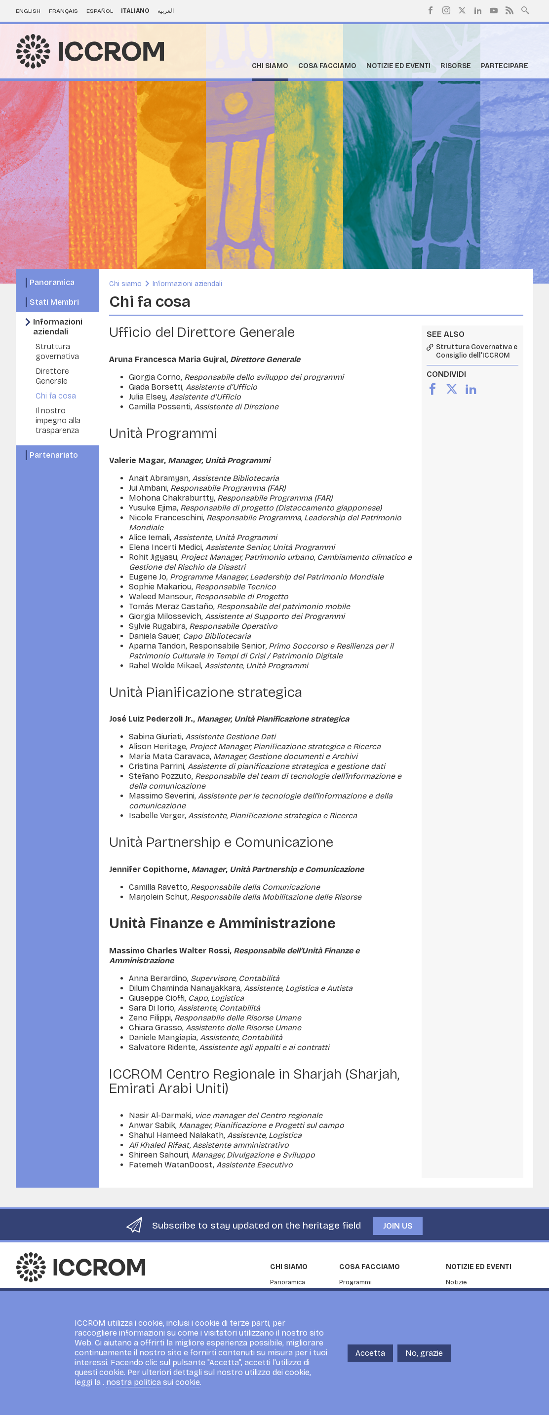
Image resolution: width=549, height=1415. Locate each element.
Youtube (494, 10)
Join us (398, 1226)
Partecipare (504, 66)
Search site (525, 9)
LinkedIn (478, 10)
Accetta (370, 1353)
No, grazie (424, 1353)
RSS (509, 10)
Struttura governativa (57, 351)
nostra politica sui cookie (153, 1382)
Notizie (456, 1282)
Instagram (446, 10)
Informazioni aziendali (57, 326)
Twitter (462, 10)
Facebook (430, 10)
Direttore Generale (52, 376)
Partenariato (54, 455)
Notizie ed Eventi (398, 66)
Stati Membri (54, 302)
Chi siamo (270, 66)
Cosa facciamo (327, 66)
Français (63, 10)
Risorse (455, 66)
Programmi (355, 1282)
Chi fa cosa (56, 395)
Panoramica (52, 282)
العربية (165, 10)
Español (99, 10)
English (28, 10)
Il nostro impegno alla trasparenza (58, 420)
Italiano (135, 10)
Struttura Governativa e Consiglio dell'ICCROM (476, 351)
